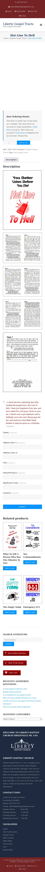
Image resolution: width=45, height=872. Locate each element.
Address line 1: (14, 443)
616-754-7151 (22, 2)
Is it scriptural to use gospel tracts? (17, 695)
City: (9, 463)
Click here (20, 133)
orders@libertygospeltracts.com (22, 7)
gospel (20, 152)
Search (8, 644)
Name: (10, 432)
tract (26, 152)
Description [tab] (11, 160)
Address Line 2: (10, 453)
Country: (11, 493)
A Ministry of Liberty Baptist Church (26, 861)
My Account (7, 844)
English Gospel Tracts (18, 38)
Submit (22, 507)
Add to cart (23, 143)
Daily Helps (7, 841)
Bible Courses (8, 838)
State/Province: (14, 473)
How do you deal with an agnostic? (17, 707)
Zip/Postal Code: (14, 483)
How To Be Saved (10, 832)
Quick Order (8, 850)
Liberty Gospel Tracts (32, 860)
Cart (4, 847)
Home (6, 38)
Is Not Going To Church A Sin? (15, 689)
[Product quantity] (9, 143)
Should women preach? (12, 692)
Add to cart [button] (10, 568)
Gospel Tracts (8, 835)
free (15, 152)
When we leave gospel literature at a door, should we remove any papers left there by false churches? (22, 701)
